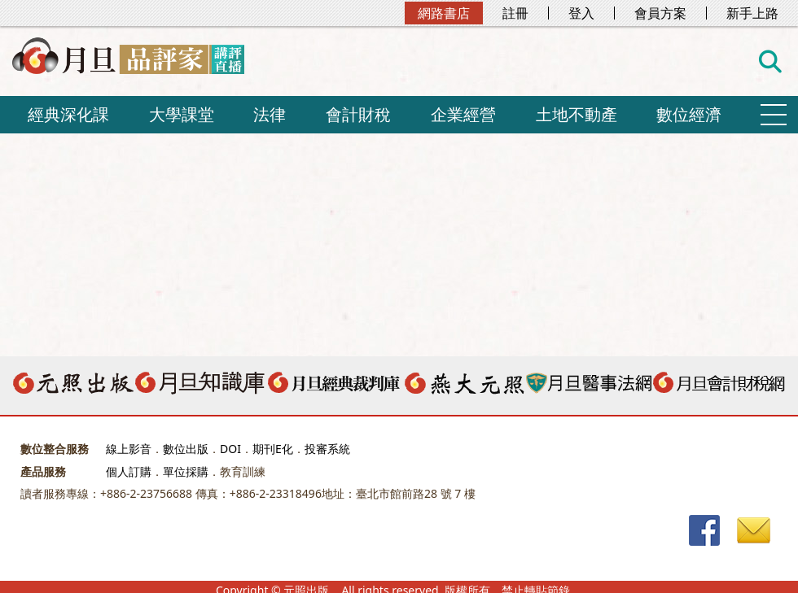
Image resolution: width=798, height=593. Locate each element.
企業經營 (463, 114)
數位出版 (185, 448)
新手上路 (752, 13)
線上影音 (128, 448)
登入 (581, 13)
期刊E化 (272, 448)
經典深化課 (68, 114)
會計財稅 (358, 114)
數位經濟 (688, 114)
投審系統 (327, 448)
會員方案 (660, 13)
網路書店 (444, 13)
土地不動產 (576, 114)
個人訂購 (128, 471)
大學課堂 (181, 114)
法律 (269, 114)
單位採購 (185, 471)
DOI (230, 448)
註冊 (515, 13)
